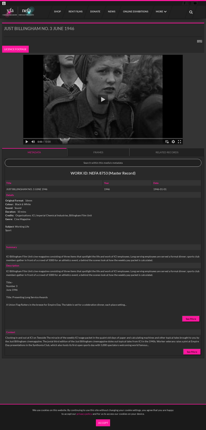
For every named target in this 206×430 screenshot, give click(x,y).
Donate (95, 11)
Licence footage (15, 49)
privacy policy (84, 413)
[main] (103, 199)
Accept (103, 422)
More (159, 11)
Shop (57, 11)
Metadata (34, 152)
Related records (167, 152)
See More (191, 318)
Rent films (75, 11)
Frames (98, 152)
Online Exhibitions (135, 11)
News (111, 11)
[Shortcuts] (199, 40)
